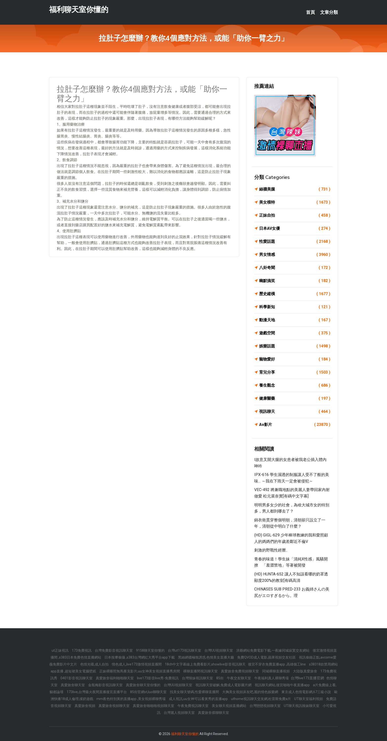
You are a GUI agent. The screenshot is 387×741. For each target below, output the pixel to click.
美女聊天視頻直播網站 (229, 706)
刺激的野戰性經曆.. (270, 550)
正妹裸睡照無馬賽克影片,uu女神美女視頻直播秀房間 (140, 671)
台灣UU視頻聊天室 (219, 650)
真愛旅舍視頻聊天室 (114, 706)
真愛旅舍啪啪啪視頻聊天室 (154, 706)
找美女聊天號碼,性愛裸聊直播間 (195, 692)
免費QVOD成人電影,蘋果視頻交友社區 (266, 657)
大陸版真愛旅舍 (305, 671)
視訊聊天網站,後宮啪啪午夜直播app (282, 685)
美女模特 (294, 202)
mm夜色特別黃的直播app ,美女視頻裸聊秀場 (131, 699)
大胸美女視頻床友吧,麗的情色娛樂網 (250, 692)
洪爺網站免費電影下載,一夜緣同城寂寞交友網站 (273, 650)
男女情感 (294, 254)
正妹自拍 (294, 215)
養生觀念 (294, 385)
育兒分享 (294, 372)
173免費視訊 (82, 650)
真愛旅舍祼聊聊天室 (213, 713)
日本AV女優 (294, 228)
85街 (220, 678)
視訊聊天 (294, 411)
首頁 (310, 12)
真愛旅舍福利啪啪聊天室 (115, 678)
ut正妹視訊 (60, 650)
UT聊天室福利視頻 (309, 699)
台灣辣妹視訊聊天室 (198, 678)
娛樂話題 (294, 346)
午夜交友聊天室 (239, 678)
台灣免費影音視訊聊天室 (114, 650)
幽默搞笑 (294, 280)
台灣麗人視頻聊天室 (179, 713)
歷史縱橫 (294, 293)
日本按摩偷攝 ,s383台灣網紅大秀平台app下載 (139, 657)
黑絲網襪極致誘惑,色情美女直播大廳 (206, 657)
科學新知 (294, 307)
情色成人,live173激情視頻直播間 (137, 664)
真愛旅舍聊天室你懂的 (143, 685)
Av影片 (294, 424)
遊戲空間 (294, 333)
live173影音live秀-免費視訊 (158, 678)
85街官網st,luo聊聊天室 (148, 692)
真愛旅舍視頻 (85, 706)
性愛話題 (294, 241)
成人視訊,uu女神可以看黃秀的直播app (199, 699)
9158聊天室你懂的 (150, 650)
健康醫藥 (294, 398)
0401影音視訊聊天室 (76, 678)
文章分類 (329, 12)
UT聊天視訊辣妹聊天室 (302, 706)
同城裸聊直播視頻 (276, 671)
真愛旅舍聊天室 (73, 685)
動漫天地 (294, 320)
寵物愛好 (294, 359)
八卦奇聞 (294, 267)
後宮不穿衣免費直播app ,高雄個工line (277, 664)
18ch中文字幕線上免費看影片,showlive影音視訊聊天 (205, 664)
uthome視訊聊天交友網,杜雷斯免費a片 (261, 699)
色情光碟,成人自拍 (94, 664)
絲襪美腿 (294, 189)
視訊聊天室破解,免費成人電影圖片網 (223, 685)
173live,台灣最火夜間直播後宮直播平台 (97, 692)
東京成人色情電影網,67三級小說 (306, 692)
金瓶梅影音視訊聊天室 (105, 685)
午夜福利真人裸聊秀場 (272, 678)
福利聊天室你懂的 (78, 9)
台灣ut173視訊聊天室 (185, 650)
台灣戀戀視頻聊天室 (265, 706)
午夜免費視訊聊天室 (193, 706)
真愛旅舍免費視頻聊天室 (240, 671)
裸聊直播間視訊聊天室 (200, 671)
